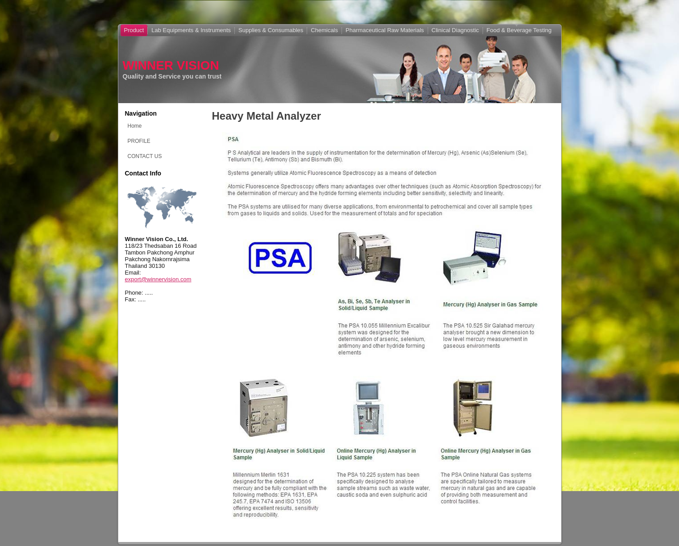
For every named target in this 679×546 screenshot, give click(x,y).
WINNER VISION (171, 65)
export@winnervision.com (158, 279)
